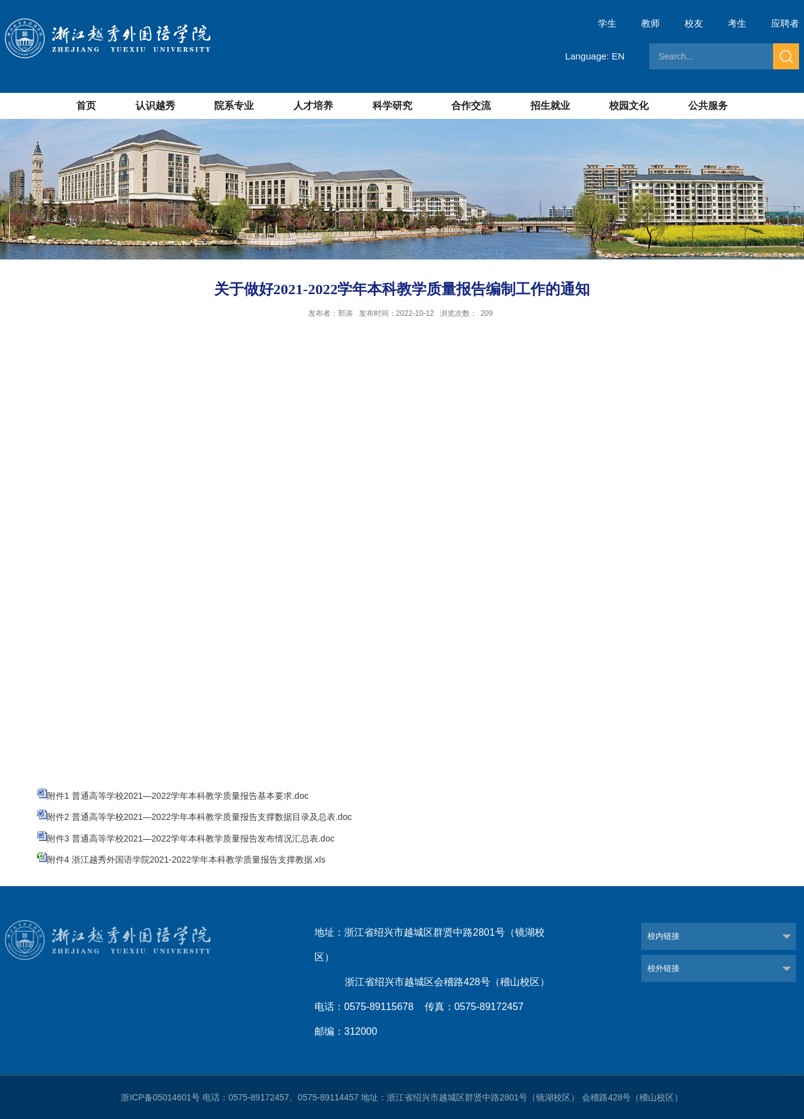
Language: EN (595, 56)
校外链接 (663, 968)
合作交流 (471, 105)
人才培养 (313, 105)
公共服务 (708, 105)
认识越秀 (155, 105)
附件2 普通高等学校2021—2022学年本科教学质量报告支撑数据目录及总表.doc (199, 817)
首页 (86, 105)
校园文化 (629, 105)
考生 (737, 23)
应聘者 (785, 23)
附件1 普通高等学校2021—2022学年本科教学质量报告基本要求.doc (177, 796)
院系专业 (234, 105)
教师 (650, 23)
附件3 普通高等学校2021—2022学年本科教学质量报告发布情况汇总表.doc (190, 838)
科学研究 (392, 105)
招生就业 (550, 105)
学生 (607, 23)
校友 (694, 23)
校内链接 (663, 936)
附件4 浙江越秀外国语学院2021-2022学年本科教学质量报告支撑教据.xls (186, 859)
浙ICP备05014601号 (160, 1097)
